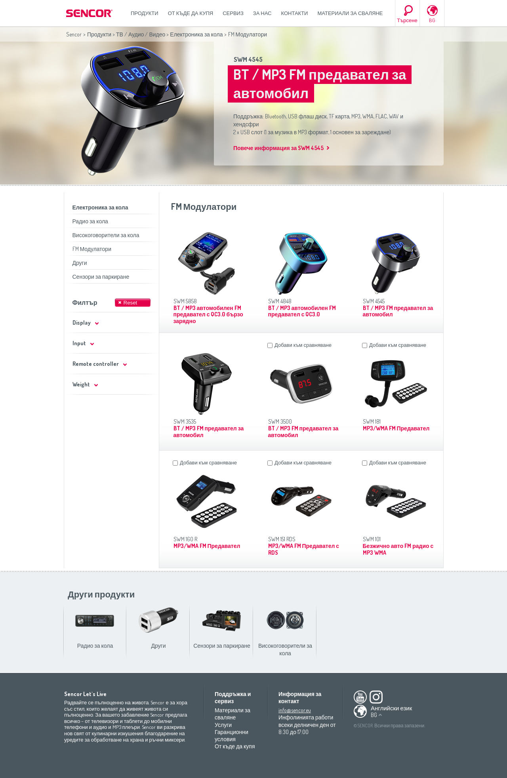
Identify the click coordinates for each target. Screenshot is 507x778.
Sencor (74, 34)
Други (79, 262)
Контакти (294, 13)
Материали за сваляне (350, 13)
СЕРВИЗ (233, 13)
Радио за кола (90, 221)
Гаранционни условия (231, 735)
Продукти (144, 13)
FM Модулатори (91, 248)
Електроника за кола (196, 34)
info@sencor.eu (294, 710)
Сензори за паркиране (101, 276)
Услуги (223, 724)
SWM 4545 (248, 59)
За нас (262, 13)
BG (432, 20)
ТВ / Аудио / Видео (140, 34)
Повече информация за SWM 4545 (278, 148)
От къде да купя (190, 13)
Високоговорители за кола (105, 235)
